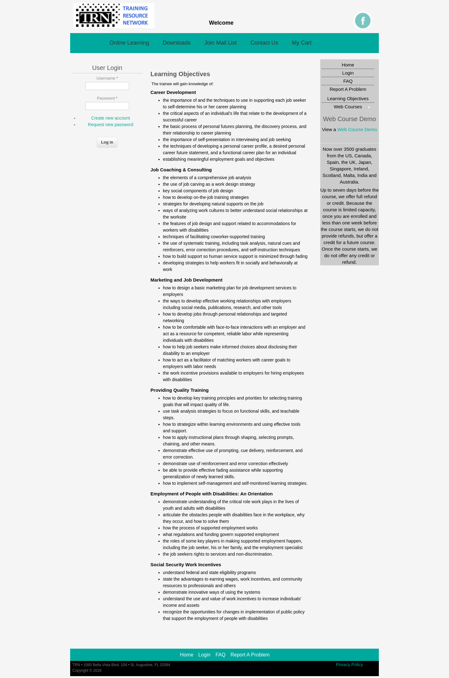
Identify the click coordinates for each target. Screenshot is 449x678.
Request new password (110, 124)
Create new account (110, 117)
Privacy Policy (349, 664)
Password (107, 98)
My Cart (301, 43)
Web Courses (346, 106)
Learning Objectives (348, 98)
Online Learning (129, 43)
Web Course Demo (357, 129)
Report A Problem (348, 89)
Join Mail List (220, 43)
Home (348, 64)
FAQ (348, 81)
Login (348, 73)
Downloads (177, 43)
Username (107, 78)
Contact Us (264, 43)
